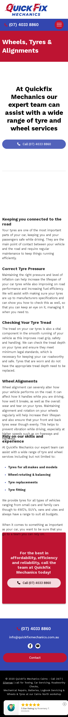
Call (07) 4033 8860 (34, 152)
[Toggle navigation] (59, 24)
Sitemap (8, 682)
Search (28, 700)
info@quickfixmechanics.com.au (34, 637)
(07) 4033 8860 (21, 24)
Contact (35, 657)
